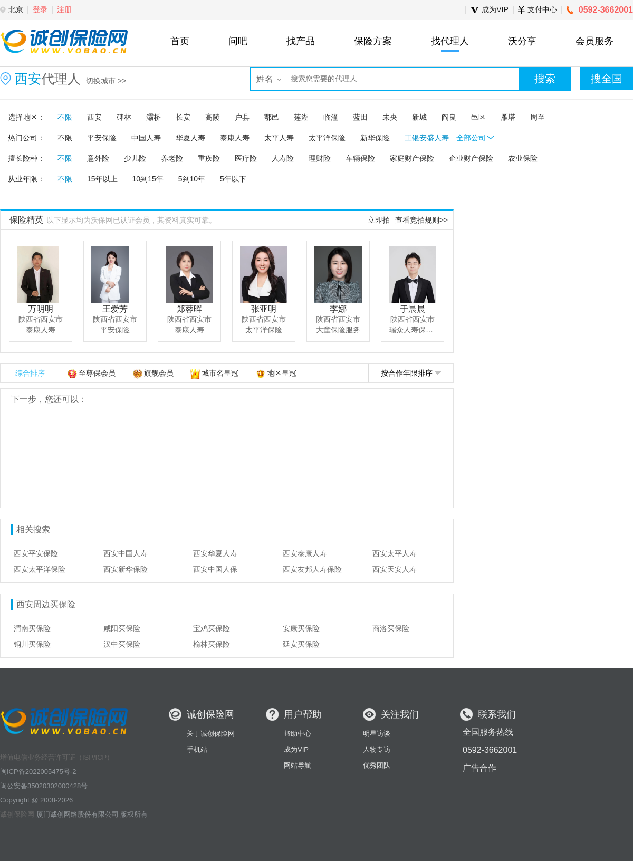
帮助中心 (297, 734)
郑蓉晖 (189, 308)
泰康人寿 (235, 137)
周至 (537, 117)
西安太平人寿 (394, 553)
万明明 (40, 308)
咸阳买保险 (121, 628)
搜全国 (606, 78)
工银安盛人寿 (427, 137)
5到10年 (191, 179)
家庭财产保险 (412, 158)
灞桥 (153, 117)
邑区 (478, 117)
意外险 (98, 158)
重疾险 (209, 158)
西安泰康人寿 (305, 553)
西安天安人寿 (394, 569)
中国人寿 (146, 137)
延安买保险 (301, 644)
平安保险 (102, 137)
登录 (40, 9)
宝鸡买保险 (211, 628)
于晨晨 (412, 308)
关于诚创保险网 (211, 734)
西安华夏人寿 (215, 553)
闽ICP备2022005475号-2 (38, 772)
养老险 (172, 158)
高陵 (212, 117)
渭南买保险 (32, 628)
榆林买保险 (211, 644)
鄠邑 (271, 117)
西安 (94, 117)
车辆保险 (360, 158)
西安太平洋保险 (39, 569)
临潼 (330, 117)
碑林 (124, 117)
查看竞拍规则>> (421, 220)
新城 (419, 117)
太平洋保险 (327, 137)
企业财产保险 (471, 158)
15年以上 (102, 179)
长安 (183, 117)
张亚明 (263, 308)
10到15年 (148, 179)
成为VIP (296, 749)
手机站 (197, 749)
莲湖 (301, 117)
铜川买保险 (32, 644)
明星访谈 (376, 734)
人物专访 (376, 749)
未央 (389, 117)
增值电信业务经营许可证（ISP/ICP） (56, 757)
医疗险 (246, 158)
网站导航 (297, 765)
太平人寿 (279, 137)
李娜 (338, 308)
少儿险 (135, 158)
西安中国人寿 (125, 553)
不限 (64, 117)
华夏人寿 (190, 137)
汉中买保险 (121, 644)
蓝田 (360, 117)
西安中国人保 (215, 569)
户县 (242, 117)
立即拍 (379, 220)
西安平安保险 (36, 553)
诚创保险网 (17, 814)
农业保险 (523, 158)
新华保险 (375, 137)
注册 (64, 9)
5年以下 (233, 179)
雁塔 (508, 117)
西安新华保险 (125, 569)
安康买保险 (301, 628)
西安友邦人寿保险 (312, 569)
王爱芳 (115, 308)
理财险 (320, 158)
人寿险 (283, 158)
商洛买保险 (390, 628)
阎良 (449, 117)
